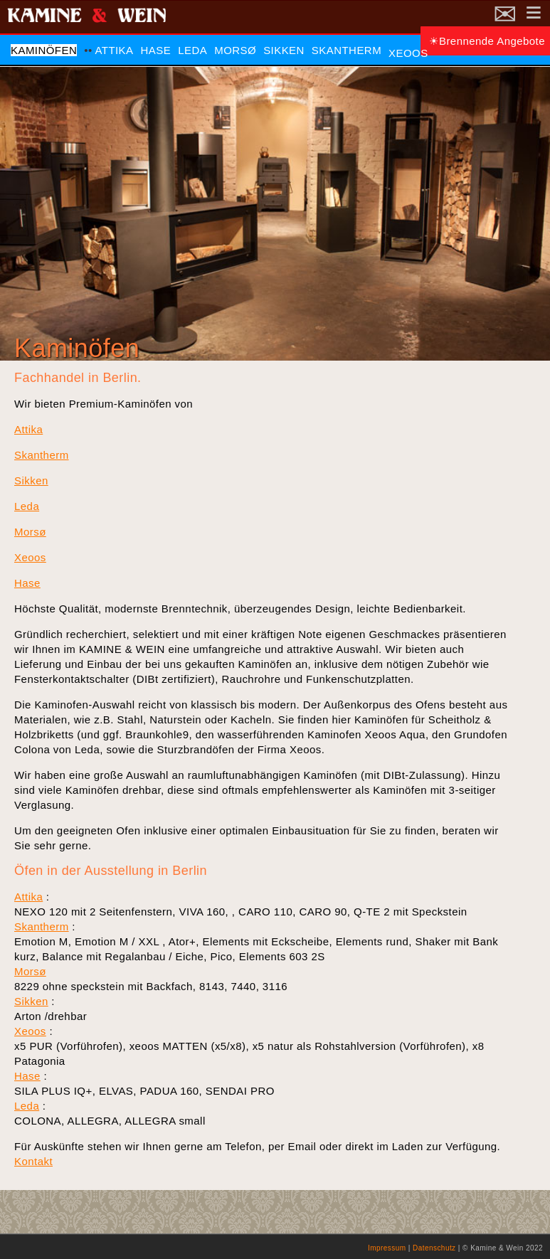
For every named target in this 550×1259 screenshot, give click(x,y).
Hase (156, 50)
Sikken (284, 50)
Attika (114, 50)
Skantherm (346, 50)
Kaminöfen (44, 50)
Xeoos (408, 53)
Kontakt (33, 1161)
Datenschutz (434, 1248)
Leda (192, 50)
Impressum (387, 1248)
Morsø (235, 50)
